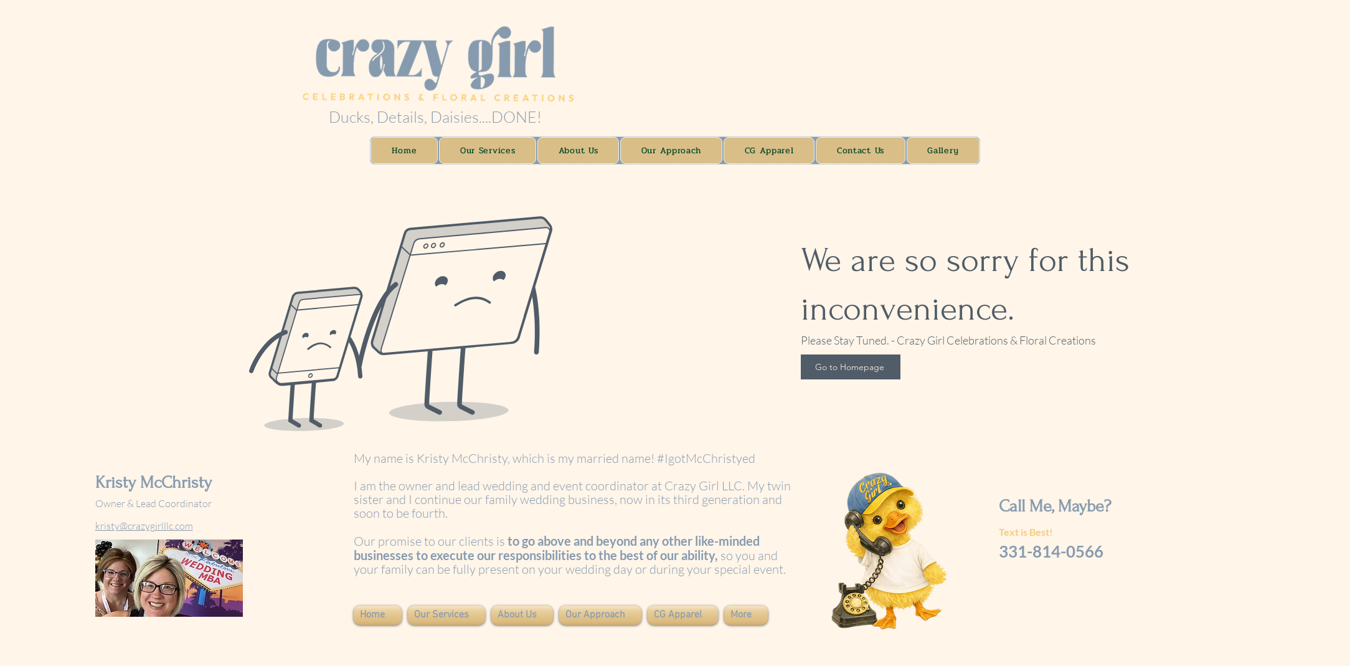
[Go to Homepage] (850, 366)
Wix (202, 647)
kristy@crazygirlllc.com (144, 526)
